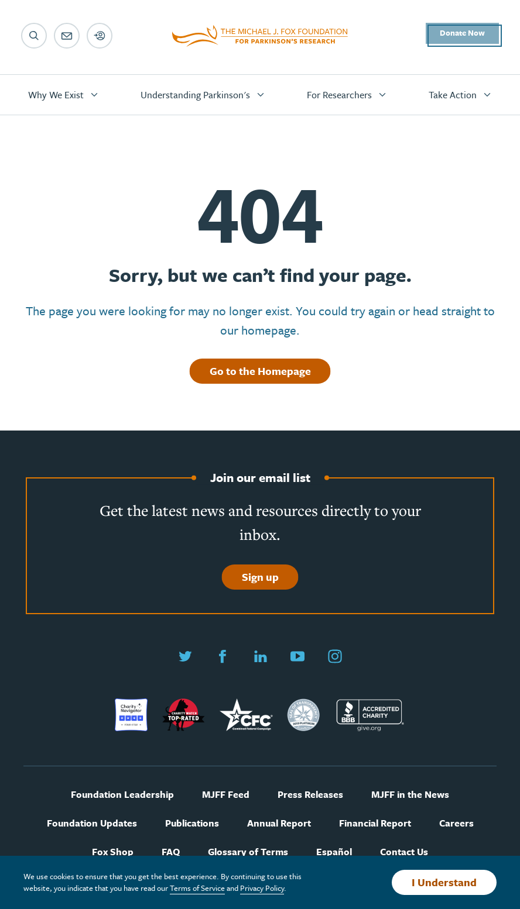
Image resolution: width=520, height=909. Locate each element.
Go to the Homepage (260, 370)
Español (334, 852)
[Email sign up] (67, 36)
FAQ (171, 852)
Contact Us (404, 852)
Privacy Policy (262, 888)
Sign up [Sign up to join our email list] (260, 576)
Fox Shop (113, 852)
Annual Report (279, 823)
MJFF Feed (225, 795)
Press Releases (310, 795)
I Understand (444, 882)
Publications (192, 823)
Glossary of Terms (248, 852)
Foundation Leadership (122, 795)
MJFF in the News (410, 795)
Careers (456, 823)
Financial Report (375, 823)
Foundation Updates (92, 823)
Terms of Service (197, 888)
